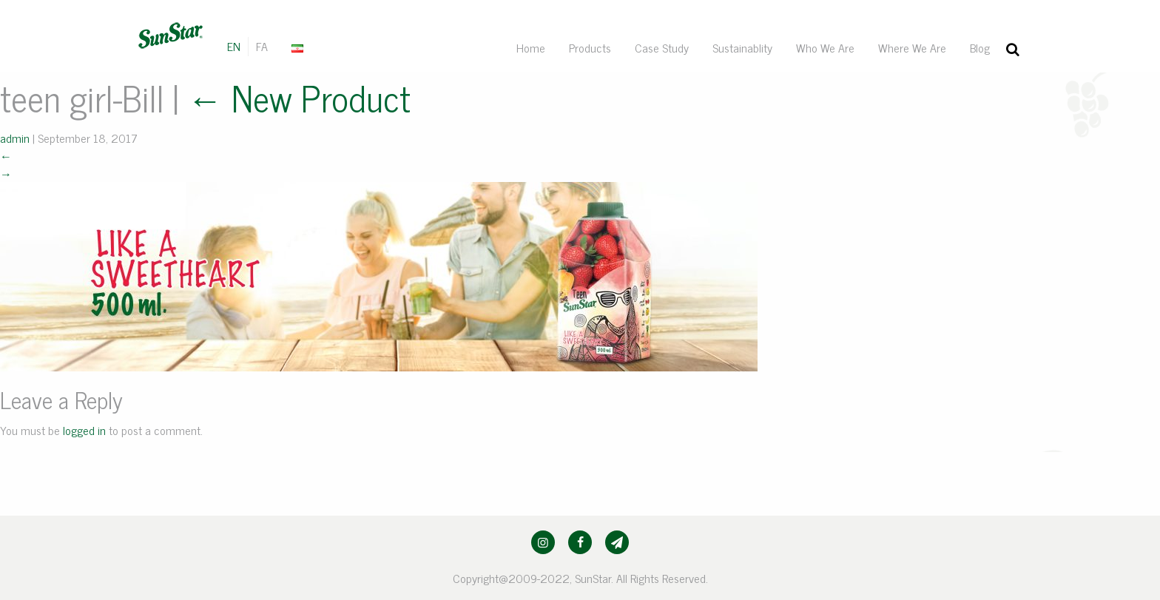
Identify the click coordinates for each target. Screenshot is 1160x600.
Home (530, 47)
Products (590, 47)
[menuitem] (299, 46)
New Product (299, 97)
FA (262, 45)
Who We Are (825, 47)
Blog (980, 47)
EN (233, 45)
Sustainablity (742, 47)
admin (15, 137)
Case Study (662, 47)
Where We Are (912, 47)
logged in (84, 429)
